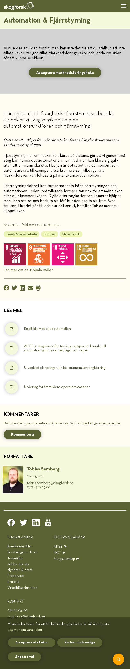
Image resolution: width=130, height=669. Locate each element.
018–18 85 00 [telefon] (17, 610)
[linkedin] (36, 523)
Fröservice (15, 576)
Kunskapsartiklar (19, 546)
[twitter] (23, 523)
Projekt (13, 582)
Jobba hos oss (18, 564)
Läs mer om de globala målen (29, 270)
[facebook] (11, 523)
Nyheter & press (20, 570)
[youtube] (48, 523)
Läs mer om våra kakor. (25, 630)
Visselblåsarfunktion (22, 588)
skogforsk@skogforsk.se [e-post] (26, 616)
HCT (57, 553)
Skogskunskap (64, 559)
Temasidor (15, 558)
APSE (58, 546)
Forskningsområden (22, 552)
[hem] (19, 6)
